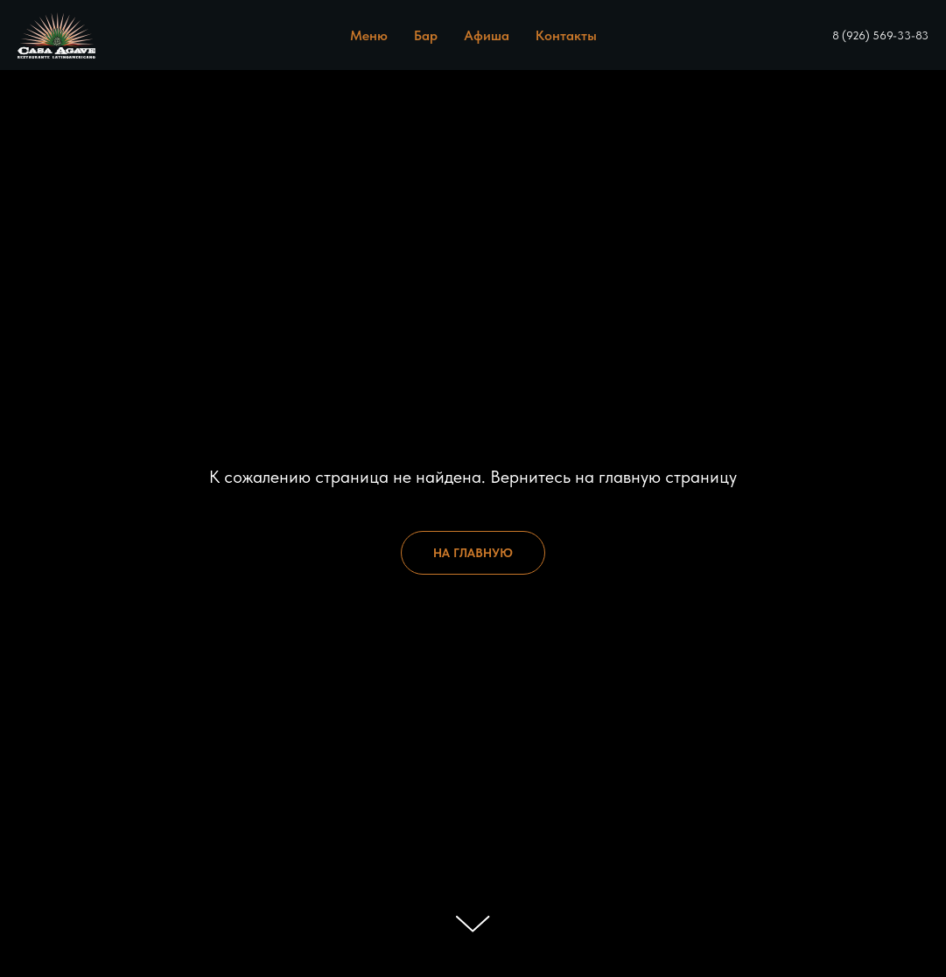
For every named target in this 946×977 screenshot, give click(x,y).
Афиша (486, 35)
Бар (426, 35)
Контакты (566, 35)
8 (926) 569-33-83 (880, 35)
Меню (369, 35)
